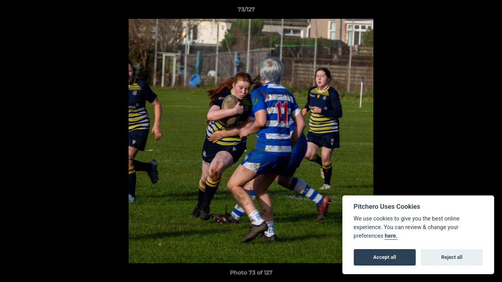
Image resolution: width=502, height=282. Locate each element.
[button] (469, 11)
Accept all (384, 257)
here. (391, 236)
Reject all (451, 257)
